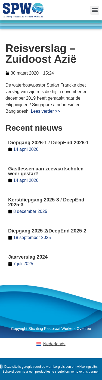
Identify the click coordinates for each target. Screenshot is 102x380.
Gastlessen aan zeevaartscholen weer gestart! (46, 171)
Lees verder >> (45, 111)
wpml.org (53, 367)
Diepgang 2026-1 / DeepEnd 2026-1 (48, 142)
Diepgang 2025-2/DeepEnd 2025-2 (47, 231)
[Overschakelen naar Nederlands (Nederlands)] (51, 344)
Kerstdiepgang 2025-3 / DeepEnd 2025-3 (46, 202)
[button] (94, 10)
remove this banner (85, 371)
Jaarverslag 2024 (28, 257)
